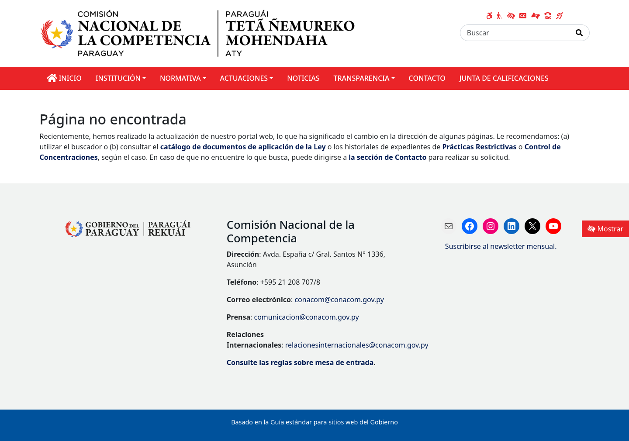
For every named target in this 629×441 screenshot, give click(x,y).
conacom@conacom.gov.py (339, 299)
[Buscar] (515, 32)
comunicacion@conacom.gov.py (306, 317)
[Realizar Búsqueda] (579, 32)
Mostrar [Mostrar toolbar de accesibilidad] (605, 229)
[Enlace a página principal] (204, 33)
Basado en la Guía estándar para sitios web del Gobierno (314, 422)
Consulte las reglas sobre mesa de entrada (300, 362)
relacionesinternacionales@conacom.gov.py (357, 345)
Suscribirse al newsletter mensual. (501, 246)
